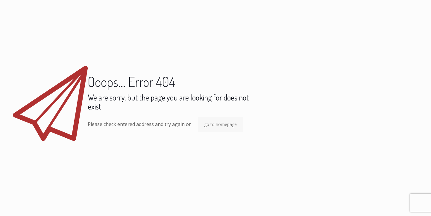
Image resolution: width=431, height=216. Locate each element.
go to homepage (220, 124)
